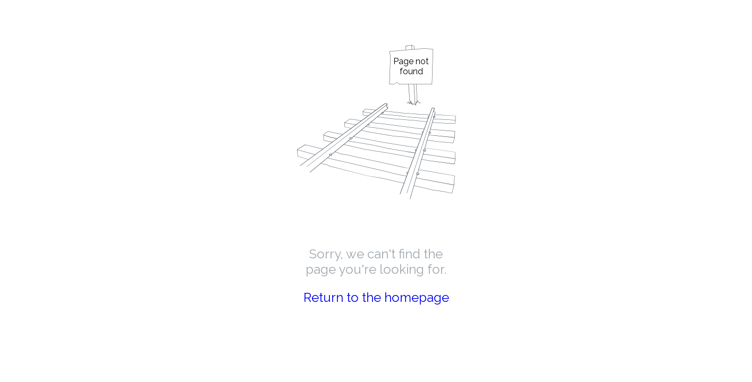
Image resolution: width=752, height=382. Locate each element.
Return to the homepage (376, 297)
